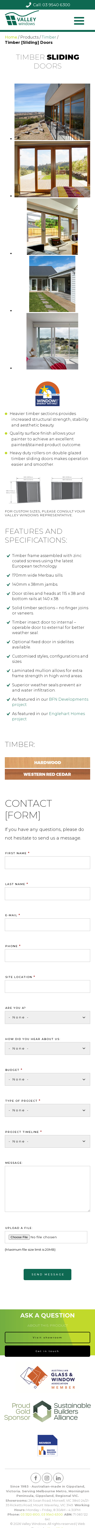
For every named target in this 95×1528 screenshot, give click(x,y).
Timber (49, 37)
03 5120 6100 (30, 1514)
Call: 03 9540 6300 (51, 4)
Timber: (20, 744)
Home (11, 37)
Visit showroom (47, 1337)
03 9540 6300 (52, 1514)
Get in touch (47, 1351)
